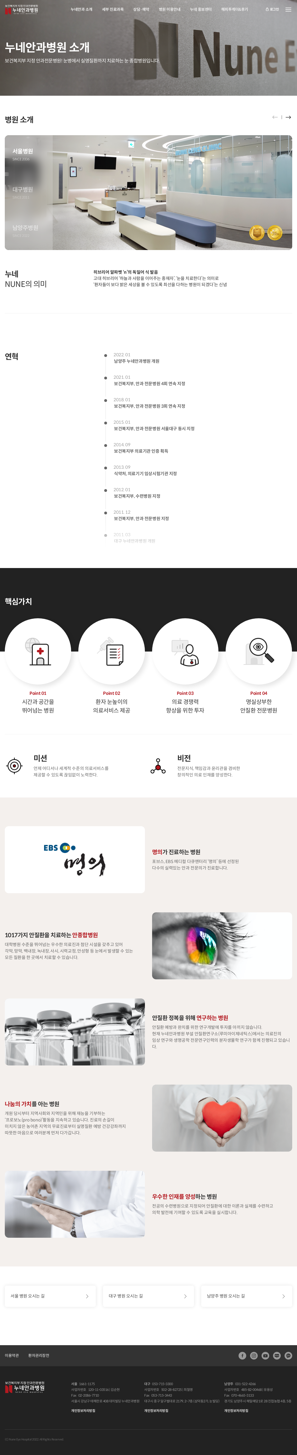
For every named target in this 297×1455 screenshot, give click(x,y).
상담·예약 (141, 9)
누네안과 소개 (81, 9)
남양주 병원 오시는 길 (226, 1296)
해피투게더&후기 (234, 9)
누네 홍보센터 (201, 9)
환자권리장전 (38, 1355)
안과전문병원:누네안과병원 (21, 9)
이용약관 (12, 1355)
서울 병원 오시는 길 (28, 1296)
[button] (288, 117)
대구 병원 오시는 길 (126, 1296)
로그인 (272, 9)
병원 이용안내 (170, 9)
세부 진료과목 (113, 9)
